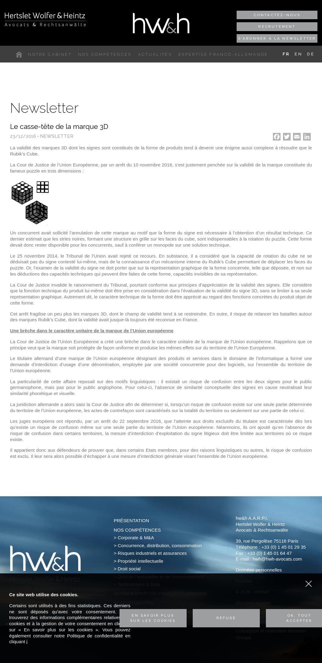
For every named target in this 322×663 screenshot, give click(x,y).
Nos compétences (105, 54)
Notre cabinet (49, 54)
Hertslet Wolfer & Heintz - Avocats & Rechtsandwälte (45, 19)
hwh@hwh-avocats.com (277, 558)
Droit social (129, 568)
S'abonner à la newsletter (277, 38)
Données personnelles (259, 569)
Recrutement (276, 26)
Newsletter (56, 136)
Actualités (155, 54)
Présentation (131, 520)
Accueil (20, 55)
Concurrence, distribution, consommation (160, 545)
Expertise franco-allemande (223, 54)
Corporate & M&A (136, 537)
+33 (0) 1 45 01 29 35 (283, 547)
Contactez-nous (277, 15)
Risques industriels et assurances (152, 553)
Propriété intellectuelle (140, 561)
